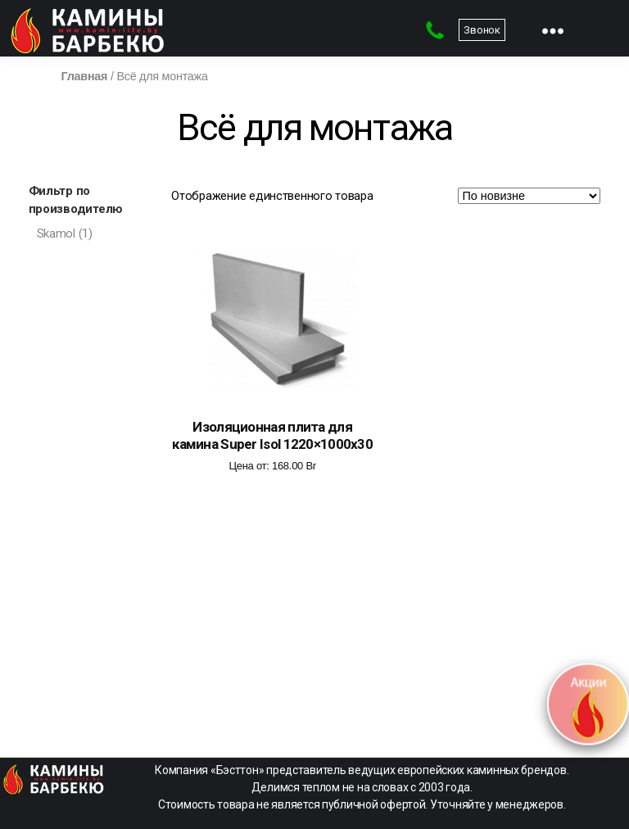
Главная (84, 76)
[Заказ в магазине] (529, 196)
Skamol (56, 233)
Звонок (482, 30)
